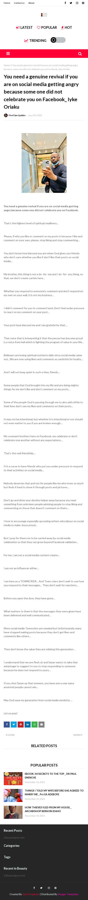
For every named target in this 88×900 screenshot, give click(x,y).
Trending (35, 40)
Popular (47, 27)
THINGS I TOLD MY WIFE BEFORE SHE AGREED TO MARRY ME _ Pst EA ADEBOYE (54, 792)
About (31, 2)
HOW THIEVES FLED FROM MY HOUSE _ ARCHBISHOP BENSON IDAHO (48, 809)
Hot (66, 27)
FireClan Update (17, 115)
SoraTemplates (31, 894)
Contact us (19, 2)
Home (7, 2)
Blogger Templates (68, 894)
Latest (24, 27)
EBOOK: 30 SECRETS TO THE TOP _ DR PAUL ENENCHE (51, 775)
